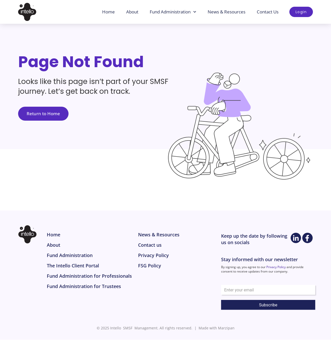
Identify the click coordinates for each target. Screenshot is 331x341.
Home (109, 12)
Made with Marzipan (217, 329)
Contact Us (268, 12)
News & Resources (227, 12)
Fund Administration (173, 12)
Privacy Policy (276, 268)
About (133, 12)
